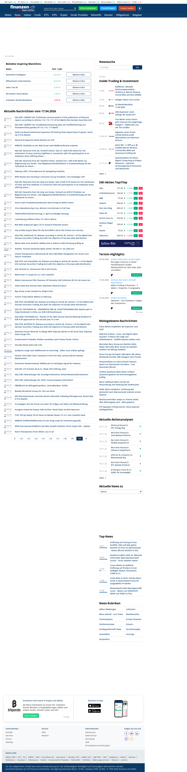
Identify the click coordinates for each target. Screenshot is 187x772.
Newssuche (107, 62)
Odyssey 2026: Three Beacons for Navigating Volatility (40, 171)
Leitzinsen (130, 609)
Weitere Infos (79, 74)
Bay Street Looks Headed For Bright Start (34, 291)
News (17, 15)
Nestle (102, 230)
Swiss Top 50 (12, 87)
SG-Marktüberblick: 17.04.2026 (124, 105)
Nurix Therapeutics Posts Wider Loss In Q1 (34, 431)
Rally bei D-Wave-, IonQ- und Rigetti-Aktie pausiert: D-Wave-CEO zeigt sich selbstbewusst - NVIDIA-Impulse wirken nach (119, 337)
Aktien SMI (10, 757)
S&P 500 (97, 757)
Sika (101, 188)
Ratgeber (137, 15)
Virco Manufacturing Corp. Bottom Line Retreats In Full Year (42, 208)
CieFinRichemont (107, 193)
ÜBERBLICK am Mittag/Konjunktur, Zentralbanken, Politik (41, 385)
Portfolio (86, 760)
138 (65, 438)
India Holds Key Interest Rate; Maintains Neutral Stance (40, 285)
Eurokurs (22, 760)
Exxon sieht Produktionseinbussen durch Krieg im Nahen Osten (44, 202)
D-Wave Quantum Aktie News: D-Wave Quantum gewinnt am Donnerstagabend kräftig (117, 374)
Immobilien (104, 634)
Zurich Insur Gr (106, 218)
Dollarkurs (10, 760)
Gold (90, 2)
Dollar (119, 2)
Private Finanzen (133, 619)
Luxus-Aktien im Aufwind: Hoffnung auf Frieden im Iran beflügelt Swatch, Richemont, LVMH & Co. (123, 569)
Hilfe (44, 732)
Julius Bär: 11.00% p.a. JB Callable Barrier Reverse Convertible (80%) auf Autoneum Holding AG (126, 149)
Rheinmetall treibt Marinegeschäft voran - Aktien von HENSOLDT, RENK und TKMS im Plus (126, 591)
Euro (59, 2)
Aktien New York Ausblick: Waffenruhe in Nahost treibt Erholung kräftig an (49, 243)
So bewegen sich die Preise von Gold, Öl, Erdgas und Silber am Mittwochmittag (51, 404)
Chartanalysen (106, 619)
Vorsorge (130, 634)
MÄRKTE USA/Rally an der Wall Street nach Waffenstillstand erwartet (46, 145)
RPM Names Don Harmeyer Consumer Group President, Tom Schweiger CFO (50, 177)
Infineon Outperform (120, 450)
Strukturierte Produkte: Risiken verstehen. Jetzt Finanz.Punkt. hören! (47, 339)
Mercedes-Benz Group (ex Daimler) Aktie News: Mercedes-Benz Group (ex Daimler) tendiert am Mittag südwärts (118, 347)
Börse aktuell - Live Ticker (111, 614)
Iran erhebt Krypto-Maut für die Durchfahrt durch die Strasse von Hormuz (49, 230)
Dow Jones (60, 757)
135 (43, 438)
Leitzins (124, 760)
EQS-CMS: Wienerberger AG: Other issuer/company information (44, 380)
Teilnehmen (136, 275)
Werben (45, 736)
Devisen (108, 15)
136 (50, 438)
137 (57, 438)
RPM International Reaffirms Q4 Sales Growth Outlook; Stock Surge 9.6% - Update (52, 426)
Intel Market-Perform (121, 435)
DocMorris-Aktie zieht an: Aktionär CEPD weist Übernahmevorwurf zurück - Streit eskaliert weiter (126, 558)
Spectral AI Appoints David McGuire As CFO (34, 140)
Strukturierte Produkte (59, 760)
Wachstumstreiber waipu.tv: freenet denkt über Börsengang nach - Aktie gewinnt (118, 400)
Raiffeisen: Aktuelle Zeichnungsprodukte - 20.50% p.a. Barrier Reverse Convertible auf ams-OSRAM (128, 90)
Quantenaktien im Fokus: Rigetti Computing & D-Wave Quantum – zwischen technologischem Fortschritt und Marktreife (128, 163)
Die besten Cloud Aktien (17, 93)
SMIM (30, 757)
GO (137, 67)
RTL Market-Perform (120, 465)
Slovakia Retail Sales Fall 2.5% (28, 345)
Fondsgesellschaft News (110, 629)
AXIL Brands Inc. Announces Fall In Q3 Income (36, 269)
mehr (102, 173)
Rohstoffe (96, 15)
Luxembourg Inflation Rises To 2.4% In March (35, 219)
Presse (9, 739)
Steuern (129, 624)
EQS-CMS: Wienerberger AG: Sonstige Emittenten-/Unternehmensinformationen (51, 374)
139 (72, 438)
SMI (6, 2)
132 (21, 438)
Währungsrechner (101, 760)
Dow (32, 2)
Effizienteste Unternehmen (18, 81)
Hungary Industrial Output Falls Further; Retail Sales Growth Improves (47, 409)
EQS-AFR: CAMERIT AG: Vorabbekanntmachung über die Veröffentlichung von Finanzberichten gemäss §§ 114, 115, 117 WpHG (50, 126)
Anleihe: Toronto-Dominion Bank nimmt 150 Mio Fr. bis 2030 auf (44, 248)
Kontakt (9, 732)
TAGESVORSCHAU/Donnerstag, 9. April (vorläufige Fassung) (42, 213)
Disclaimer (90, 739)
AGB (87, 742)
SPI (19, 2)
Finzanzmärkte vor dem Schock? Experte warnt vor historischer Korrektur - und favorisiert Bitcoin (117, 364)
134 (35, 438)
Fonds (37, 15)
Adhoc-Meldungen (107, 609)
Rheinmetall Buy (118, 457)
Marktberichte (132, 614)
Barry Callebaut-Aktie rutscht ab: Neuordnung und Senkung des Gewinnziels (119, 383)
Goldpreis (113, 757)
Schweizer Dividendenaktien (19, 100)
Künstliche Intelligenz (16, 74)
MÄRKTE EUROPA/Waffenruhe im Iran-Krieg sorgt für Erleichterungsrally (48, 420)
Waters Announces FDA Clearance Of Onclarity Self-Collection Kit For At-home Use (52, 280)
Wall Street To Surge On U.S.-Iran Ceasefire (34, 274)
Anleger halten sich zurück (127, 99)
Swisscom (103, 235)
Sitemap (9, 742)
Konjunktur (104, 639)
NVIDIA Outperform (120, 442)
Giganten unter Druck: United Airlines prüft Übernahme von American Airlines (127, 136)
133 (28, 438)
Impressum (90, 732)
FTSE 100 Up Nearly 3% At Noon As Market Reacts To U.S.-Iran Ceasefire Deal (50, 415)
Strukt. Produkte (79, 15)
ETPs (54, 15)
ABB (101, 198)
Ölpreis (115, 760)
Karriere (9, 736)
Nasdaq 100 (73, 757)
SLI (24, 757)
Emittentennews (106, 624)
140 (79, 438)
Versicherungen (133, 629)
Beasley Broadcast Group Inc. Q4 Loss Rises (35, 391)
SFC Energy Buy (118, 428)
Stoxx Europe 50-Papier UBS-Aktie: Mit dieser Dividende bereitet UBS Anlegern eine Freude (120, 355)
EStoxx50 (75, 2)
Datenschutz (91, 736)
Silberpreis (33, 760)
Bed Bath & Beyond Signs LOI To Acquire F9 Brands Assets (41, 224)
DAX (45, 2)
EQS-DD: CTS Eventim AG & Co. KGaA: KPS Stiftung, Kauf (40, 369)
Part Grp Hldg (105, 208)
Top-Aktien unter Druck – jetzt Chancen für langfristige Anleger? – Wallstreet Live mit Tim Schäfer (128, 123)
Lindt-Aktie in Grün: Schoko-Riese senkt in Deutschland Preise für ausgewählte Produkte (125, 581)
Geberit (102, 203)
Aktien (8, 15)
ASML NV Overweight (121, 472)
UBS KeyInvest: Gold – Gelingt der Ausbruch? (125, 113)
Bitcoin (103, 2)
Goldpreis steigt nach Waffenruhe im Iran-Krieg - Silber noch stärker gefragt (50, 350)
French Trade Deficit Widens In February (33, 296)
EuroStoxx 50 (48, 757)
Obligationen (122, 15)
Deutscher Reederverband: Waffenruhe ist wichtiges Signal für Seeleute (48, 363)
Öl (133, 2)
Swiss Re (103, 213)
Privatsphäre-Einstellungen (97, 746)
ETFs (46, 15)
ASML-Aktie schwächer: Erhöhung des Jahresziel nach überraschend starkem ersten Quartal (120, 392)
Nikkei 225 (86, 757)
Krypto (63, 15)
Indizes (27, 15)
